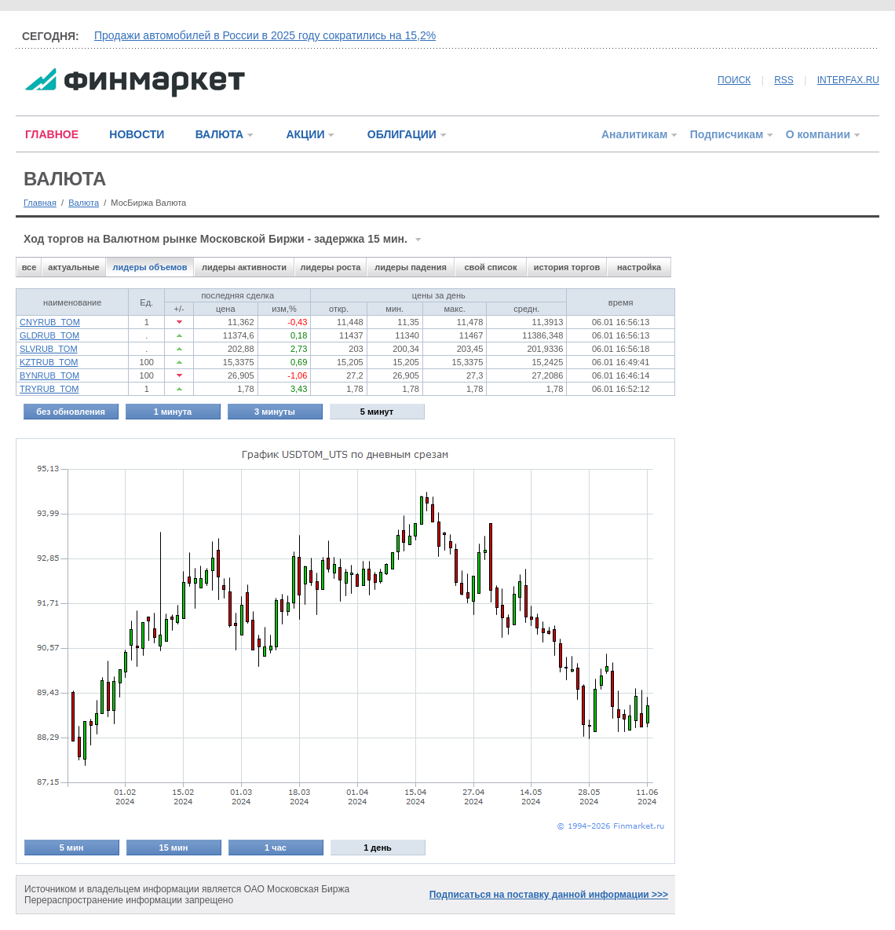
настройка (639, 267)
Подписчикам (727, 134)
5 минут (376, 411)
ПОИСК (734, 80)
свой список (490, 267)
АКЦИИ (305, 134)
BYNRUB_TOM (49, 375)
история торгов (567, 267)
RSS (784, 80)
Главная (40, 202)
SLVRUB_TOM (49, 348)
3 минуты (274, 411)
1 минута (173, 411)
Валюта (83, 202)
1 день (377, 847)
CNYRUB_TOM (50, 322)
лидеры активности (244, 267)
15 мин (173, 847)
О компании (818, 134)
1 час (276, 847)
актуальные (73, 267)
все (29, 267)
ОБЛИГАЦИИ (402, 134)
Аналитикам (634, 134)
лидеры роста (331, 267)
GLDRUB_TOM (49, 335)
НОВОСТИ (136, 134)
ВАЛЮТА (219, 134)
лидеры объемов (150, 267)
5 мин (72, 847)
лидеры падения (410, 267)
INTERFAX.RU (848, 80)
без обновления (70, 411)
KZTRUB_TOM (49, 362)
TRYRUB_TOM (49, 389)
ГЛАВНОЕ (52, 134)
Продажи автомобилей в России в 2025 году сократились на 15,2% (265, 35)
